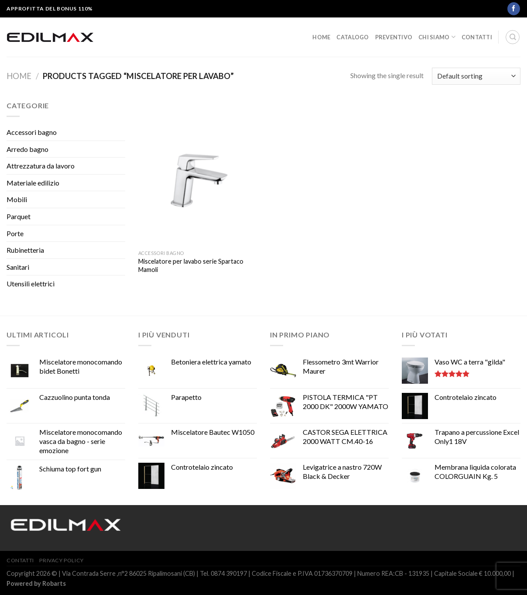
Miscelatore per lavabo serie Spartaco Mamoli (190, 265)
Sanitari (18, 267)
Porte (15, 233)
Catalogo (352, 37)
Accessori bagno (32, 132)
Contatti (477, 37)
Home (321, 37)
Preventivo (394, 37)
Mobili (17, 199)
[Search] (513, 37)
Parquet (19, 216)
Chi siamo (436, 37)
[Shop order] (476, 76)
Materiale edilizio (33, 183)
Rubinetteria (25, 250)
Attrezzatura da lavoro (41, 166)
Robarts (54, 583)
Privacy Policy (61, 560)
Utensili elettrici (31, 283)
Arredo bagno (27, 149)
